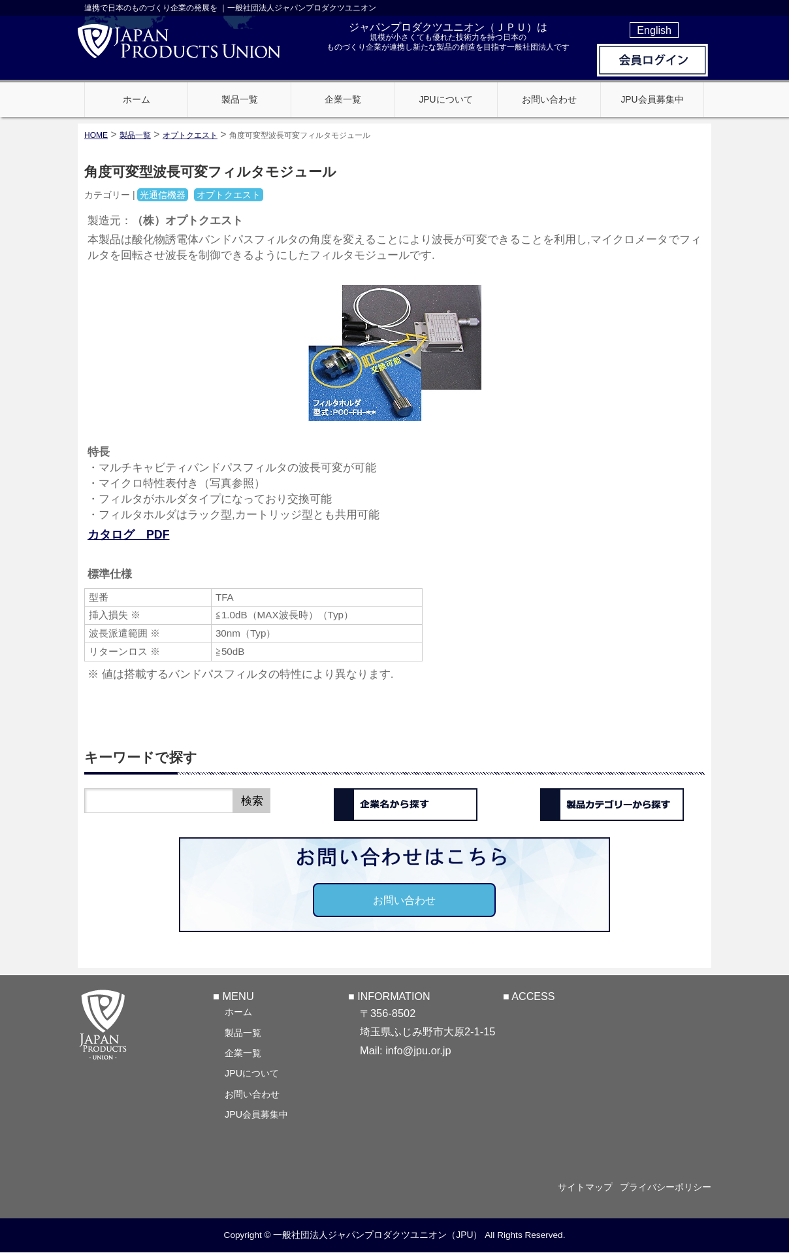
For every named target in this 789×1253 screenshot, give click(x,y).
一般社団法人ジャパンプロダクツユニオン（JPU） (377, 1235)
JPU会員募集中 (256, 1114)
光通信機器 (162, 195)
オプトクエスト (190, 135)
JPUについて (252, 1072)
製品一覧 (243, 1032)
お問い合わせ (404, 900)
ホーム (238, 1011)
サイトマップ (578, 1187)
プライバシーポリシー (665, 1187)
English (654, 30)
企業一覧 (243, 1052)
